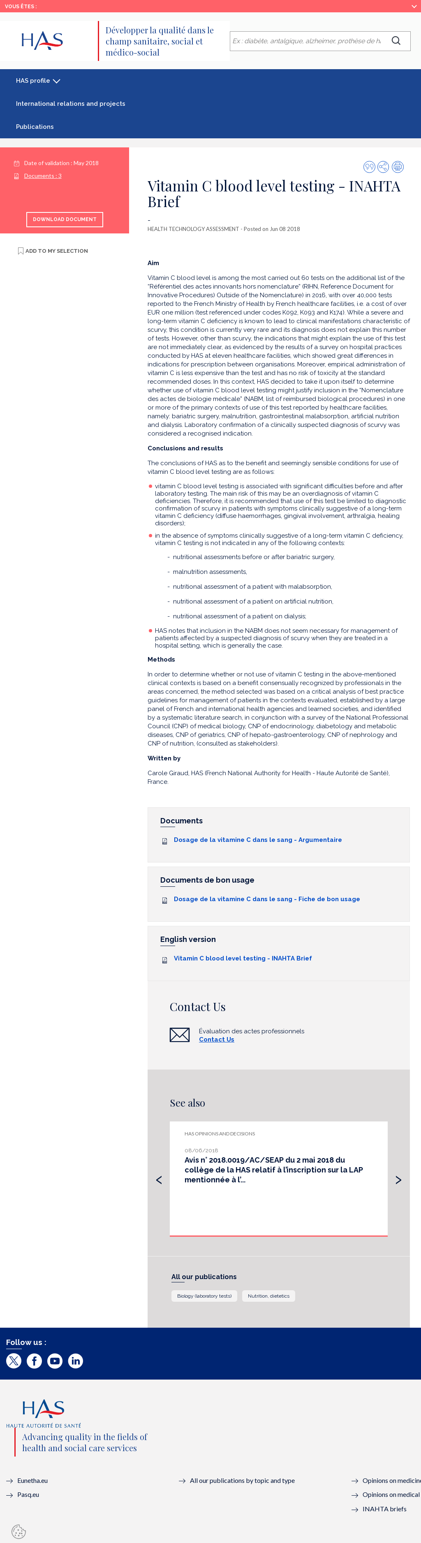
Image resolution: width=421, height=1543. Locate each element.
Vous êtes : (21, 6)
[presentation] (159, 1178)
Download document (65, 219)
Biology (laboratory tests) (204, 1296)
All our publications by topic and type (242, 1480)
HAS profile (33, 80)
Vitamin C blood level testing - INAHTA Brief (243, 958)
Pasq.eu (28, 1494)
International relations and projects (70, 103)
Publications (35, 127)
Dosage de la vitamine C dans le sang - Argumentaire (258, 840)
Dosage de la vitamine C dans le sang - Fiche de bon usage (267, 899)
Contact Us (216, 1039)
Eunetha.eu (32, 1480)
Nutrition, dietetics (268, 1296)
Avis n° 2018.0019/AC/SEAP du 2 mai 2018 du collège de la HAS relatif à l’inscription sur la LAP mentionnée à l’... (274, 1170)
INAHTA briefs (385, 1509)
